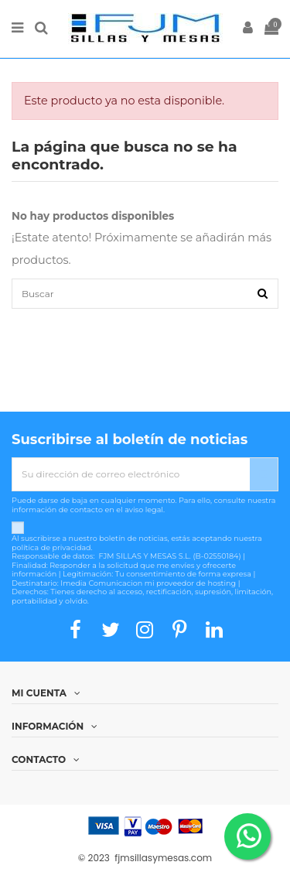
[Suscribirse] (264, 474)
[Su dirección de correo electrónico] (131, 474)
